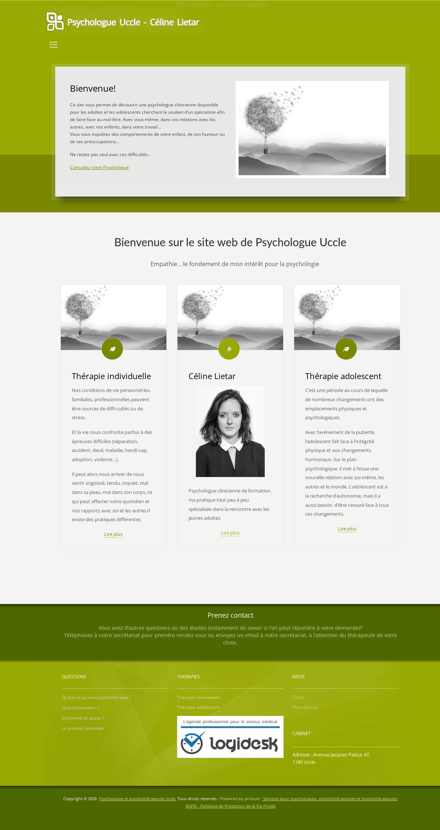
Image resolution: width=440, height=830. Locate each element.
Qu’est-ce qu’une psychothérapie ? (96, 697)
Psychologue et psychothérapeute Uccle (137, 798)
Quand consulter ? (80, 707)
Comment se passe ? (83, 718)
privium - (320, 798)
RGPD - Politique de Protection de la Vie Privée (230, 806)
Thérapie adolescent (198, 707)
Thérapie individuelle (198, 697)
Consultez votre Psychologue (99, 167)
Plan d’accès (304, 707)
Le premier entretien (83, 728)
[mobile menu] (53, 44)
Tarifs (298, 697)
